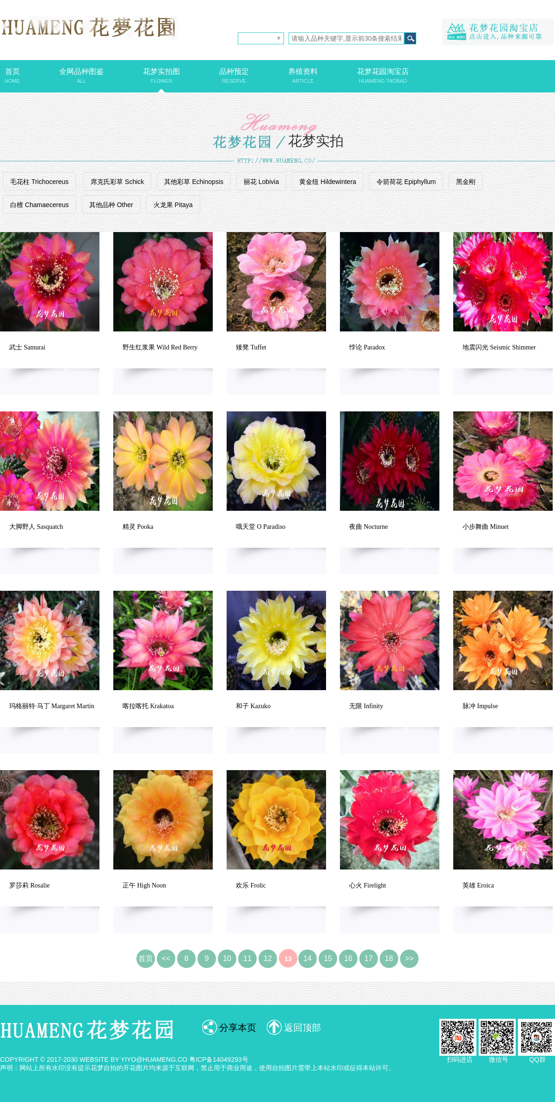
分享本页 (237, 1027)
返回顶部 (302, 1027)
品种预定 (234, 75)
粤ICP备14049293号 (218, 1059)
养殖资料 (303, 75)
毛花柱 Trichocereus (39, 181)
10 (227, 958)
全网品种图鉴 (81, 75)
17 (368, 958)
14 (307, 958)
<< (166, 958)
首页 (12, 75)
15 (328, 958)
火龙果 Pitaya (173, 204)
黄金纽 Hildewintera (327, 181)
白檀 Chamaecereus (39, 204)
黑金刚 (465, 181)
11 (247, 958)
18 (389, 958)
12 (268, 958)
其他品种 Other (111, 204)
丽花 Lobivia (261, 181)
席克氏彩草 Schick (117, 181)
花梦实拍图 (161, 75)
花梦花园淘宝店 (383, 75)
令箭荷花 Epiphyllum (406, 181)
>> (409, 958)
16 (348, 958)
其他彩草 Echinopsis (193, 181)
